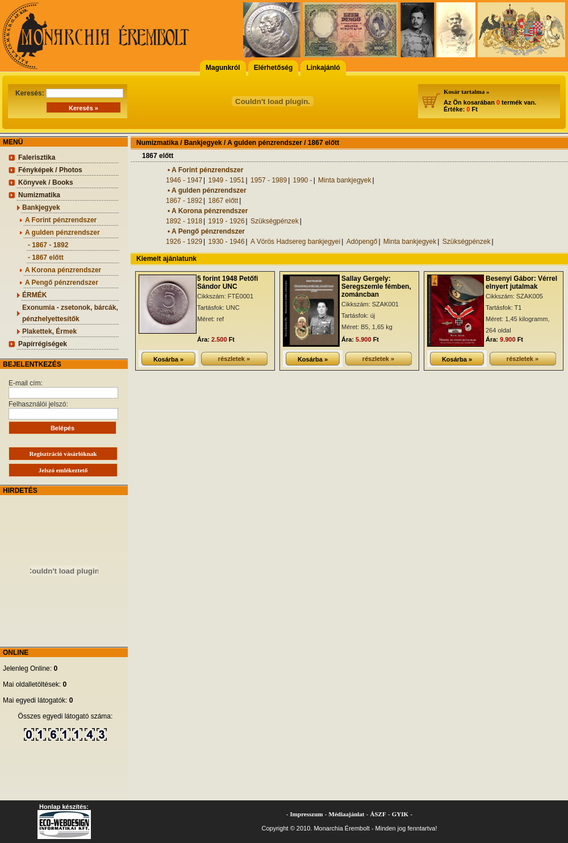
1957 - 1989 (268, 180)
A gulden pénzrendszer (62, 232)
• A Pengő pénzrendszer (206, 231)
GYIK (400, 814)
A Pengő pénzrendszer (61, 282)
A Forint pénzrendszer (61, 220)
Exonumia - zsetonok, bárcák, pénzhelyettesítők (70, 313)
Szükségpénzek (274, 221)
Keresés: (69, 93)
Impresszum (306, 814)
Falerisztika (36, 157)
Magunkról (223, 68)
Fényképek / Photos (50, 170)
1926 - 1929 (184, 242)
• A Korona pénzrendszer (208, 211)
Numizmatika (39, 195)
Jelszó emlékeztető (63, 470)
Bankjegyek (41, 207)
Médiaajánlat (347, 814)
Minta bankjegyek (344, 180)
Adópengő (362, 242)
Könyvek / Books (45, 182)
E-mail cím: (63, 388)
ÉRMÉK (34, 295)
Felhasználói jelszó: (63, 410)
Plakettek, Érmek (49, 331)
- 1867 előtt (46, 257)
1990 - (302, 180)
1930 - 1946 (226, 242)
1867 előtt (223, 201)
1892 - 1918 (184, 221)
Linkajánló (323, 68)
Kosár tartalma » (466, 91)
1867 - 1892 (184, 201)
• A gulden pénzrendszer (207, 190)
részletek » (234, 358)
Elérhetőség (273, 68)
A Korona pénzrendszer (63, 270)
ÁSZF (378, 814)
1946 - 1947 (184, 180)
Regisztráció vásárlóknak (63, 453)
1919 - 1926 (226, 221)
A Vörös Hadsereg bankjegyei (295, 242)
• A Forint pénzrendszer (205, 170)
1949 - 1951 (226, 180)
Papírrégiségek (42, 344)
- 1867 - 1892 (48, 245)
